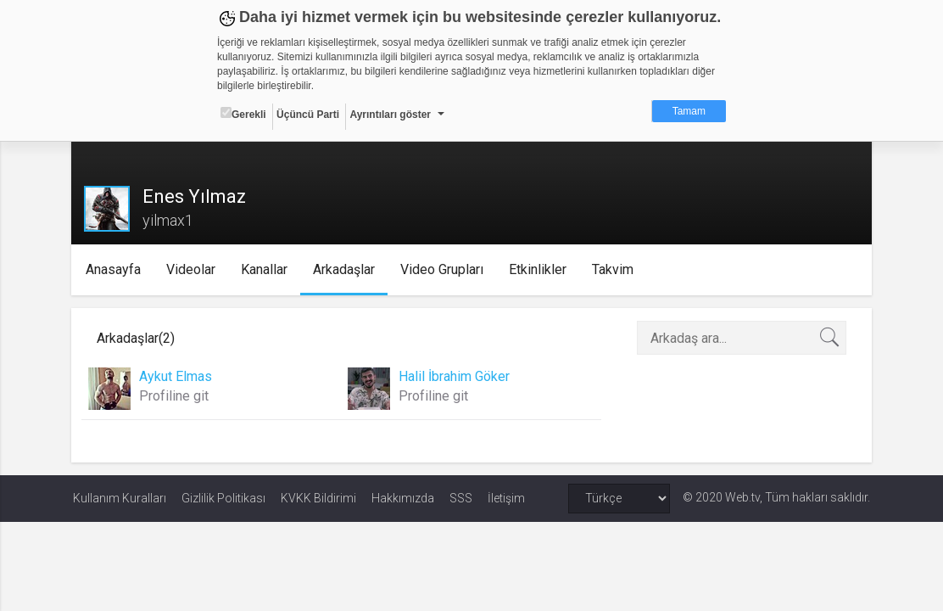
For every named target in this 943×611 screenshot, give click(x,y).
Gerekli (243, 114)
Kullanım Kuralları (119, 498)
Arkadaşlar (346, 269)
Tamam (689, 111)
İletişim (506, 498)
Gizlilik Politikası (223, 498)
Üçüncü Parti (307, 115)
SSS (460, 498)
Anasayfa (115, 269)
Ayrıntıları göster (390, 115)
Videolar (193, 269)
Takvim (615, 269)
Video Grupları (444, 269)
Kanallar (266, 269)
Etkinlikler (540, 269)
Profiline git (175, 396)
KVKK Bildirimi (318, 498)
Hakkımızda (402, 498)
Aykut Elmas (177, 376)
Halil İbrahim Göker (455, 376)
